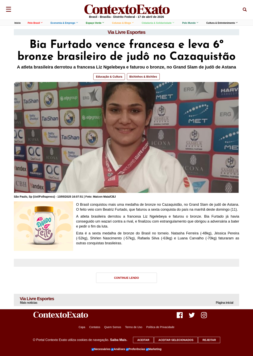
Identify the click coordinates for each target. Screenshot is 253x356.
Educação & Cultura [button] (109, 76)
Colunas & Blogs (122, 23)
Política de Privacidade (160, 327)
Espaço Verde (95, 23)
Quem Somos (112, 327)
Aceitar (143, 340)
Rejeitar (209, 340)
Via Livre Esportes (126, 32)
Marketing (153, 349)
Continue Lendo (126, 277)
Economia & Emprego (64, 23)
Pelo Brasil (35, 23)
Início (17, 23)
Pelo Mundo (190, 23)
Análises (118, 349)
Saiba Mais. (118, 340)
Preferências (135, 349)
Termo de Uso (133, 327)
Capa (82, 327)
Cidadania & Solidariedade (158, 23)
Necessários (101, 349)
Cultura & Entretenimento (221, 23)
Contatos (94, 327)
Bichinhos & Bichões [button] (143, 76)
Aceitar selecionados (175, 340)
